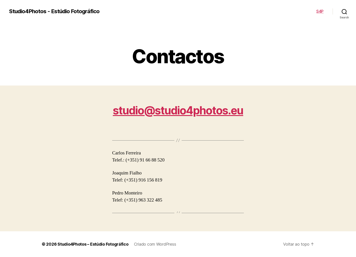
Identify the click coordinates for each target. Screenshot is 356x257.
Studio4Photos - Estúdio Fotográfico (54, 11)
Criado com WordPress (155, 244)
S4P (320, 11)
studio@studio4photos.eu (178, 110)
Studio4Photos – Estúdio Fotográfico (93, 244)
